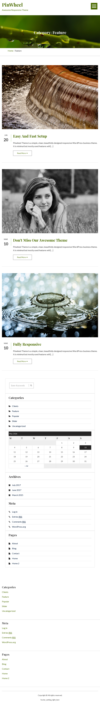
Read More (22, 153)
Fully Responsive (27, 344)
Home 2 (15, 563)
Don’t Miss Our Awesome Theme (40, 240)
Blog (14, 548)
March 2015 (17, 495)
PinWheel (12, 4)
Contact (15, 553)
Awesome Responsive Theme (15, 10)
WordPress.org (19, 526)
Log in (14, 511)
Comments (19, 521)
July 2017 (16, 485)
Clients (15, 406)
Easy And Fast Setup (30, 136)
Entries (17, 516)
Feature (15, 411)
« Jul (26, 466)
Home (15, 558)
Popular (15, 416)
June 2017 (16, 490)
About (15, 543)
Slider (14, 421)
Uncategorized (19, 426)
